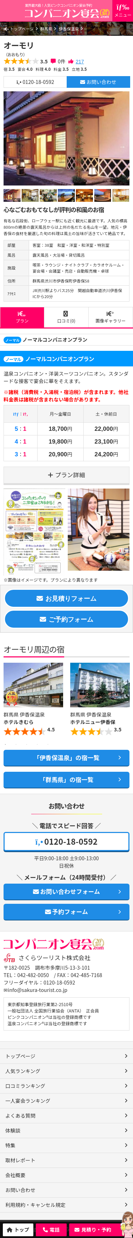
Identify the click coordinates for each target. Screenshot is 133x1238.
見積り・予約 (96, 1229)
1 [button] (5, 744)
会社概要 (15, 1175)
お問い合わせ (98, 81)
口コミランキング (25, 1085)
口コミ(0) (66, 317)
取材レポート (20, 1160)
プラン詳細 (70, 474)
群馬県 (46, 29)
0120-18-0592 (35, 81)
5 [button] (47, 744)
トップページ (19, 29)
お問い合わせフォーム (66, 891)
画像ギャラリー (111, 317)
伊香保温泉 (69, 29)
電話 (55, 1229)
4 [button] (37, 744)
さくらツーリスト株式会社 (54, 957)
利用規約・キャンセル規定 (35, 1204)
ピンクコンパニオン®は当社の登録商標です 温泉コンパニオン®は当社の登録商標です (49, 1020)
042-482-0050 (33, 975)
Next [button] (125, 700)
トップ (21, 1229)
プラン (22, 317)
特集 (10, 1145)
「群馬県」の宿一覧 (66, 779)
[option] (66, 138)
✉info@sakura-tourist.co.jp (35, 989)
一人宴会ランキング (27, 1100)
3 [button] (26, 744)
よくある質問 (20, 1115)
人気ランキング (22, 1070)
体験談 (12, 1130)
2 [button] (16, 744)
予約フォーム (66, 911)
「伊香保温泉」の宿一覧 (66, 757)
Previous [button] (7, 700)
